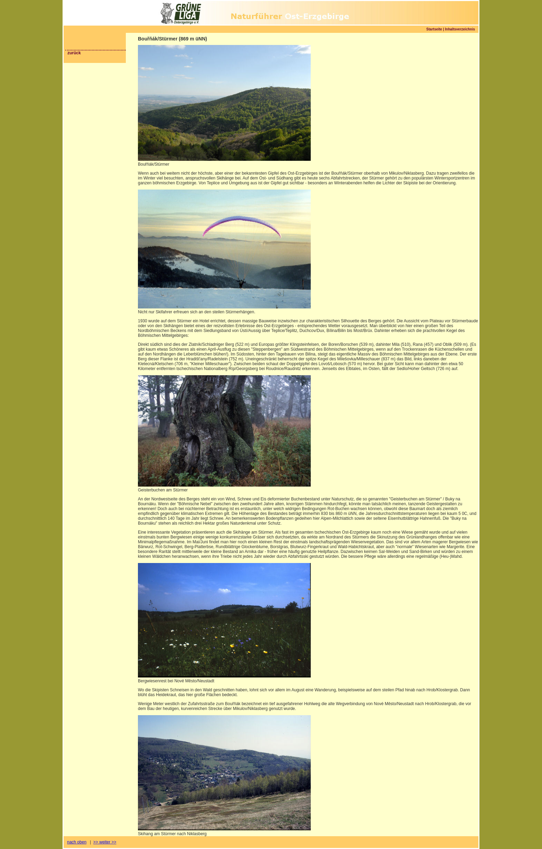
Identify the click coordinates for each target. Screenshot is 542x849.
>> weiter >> (104, 842)
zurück (74, 52)
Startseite (434, 29)
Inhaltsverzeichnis (460, 29)
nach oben (76, 842)
